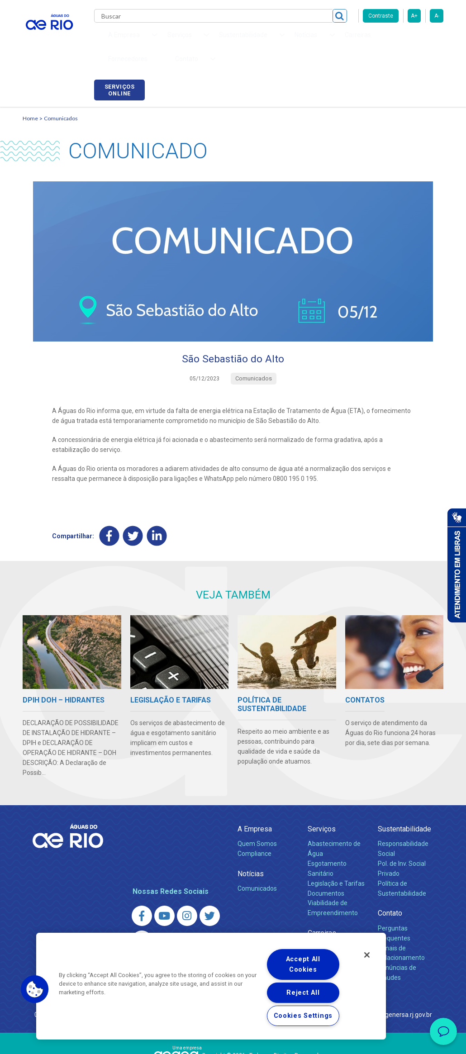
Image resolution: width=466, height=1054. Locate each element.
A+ (414, 16)
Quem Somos (257, 797)
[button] (34, 989)
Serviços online (418, 42)
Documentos (326, 846)
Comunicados (61, 70)
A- (436, 16)
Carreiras (279, 40)
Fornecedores (322, 40)
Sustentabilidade (404, 782)
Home (30, 70)
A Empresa (255, 782)
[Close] (367, 955)
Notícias (251, 827)
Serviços (322, 782)
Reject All (302, 993)
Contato (390, 866)
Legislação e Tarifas (336, 836)
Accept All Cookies (303, 964)
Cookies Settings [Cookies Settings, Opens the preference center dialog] (303, 1016)
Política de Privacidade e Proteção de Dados (233, 1040)
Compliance (254, 807)
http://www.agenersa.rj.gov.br (390, 968)
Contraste (380, 16)
